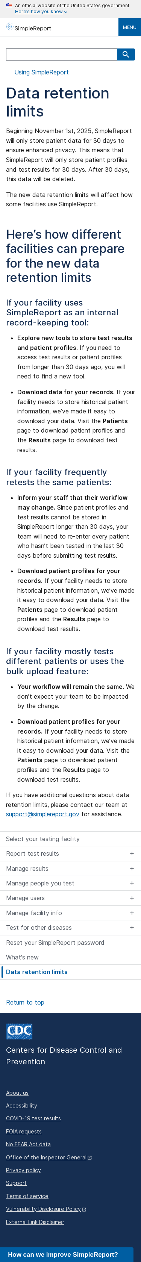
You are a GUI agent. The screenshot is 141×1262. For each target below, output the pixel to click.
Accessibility (21, 1105)
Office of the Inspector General (46, 1157)
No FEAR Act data (28, 1144)
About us (17, 1092)
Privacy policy (23, 1170)
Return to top (25, 1002)
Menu (129, 27)
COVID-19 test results (33, 1118)
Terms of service (27, 1196)
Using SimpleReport (40, 72)
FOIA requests (24, 1131)
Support (16, 1183)
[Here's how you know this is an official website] (70, 9)
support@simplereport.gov (42, 814)
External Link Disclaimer (35, 1222)
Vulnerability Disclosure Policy (43, 1209)
